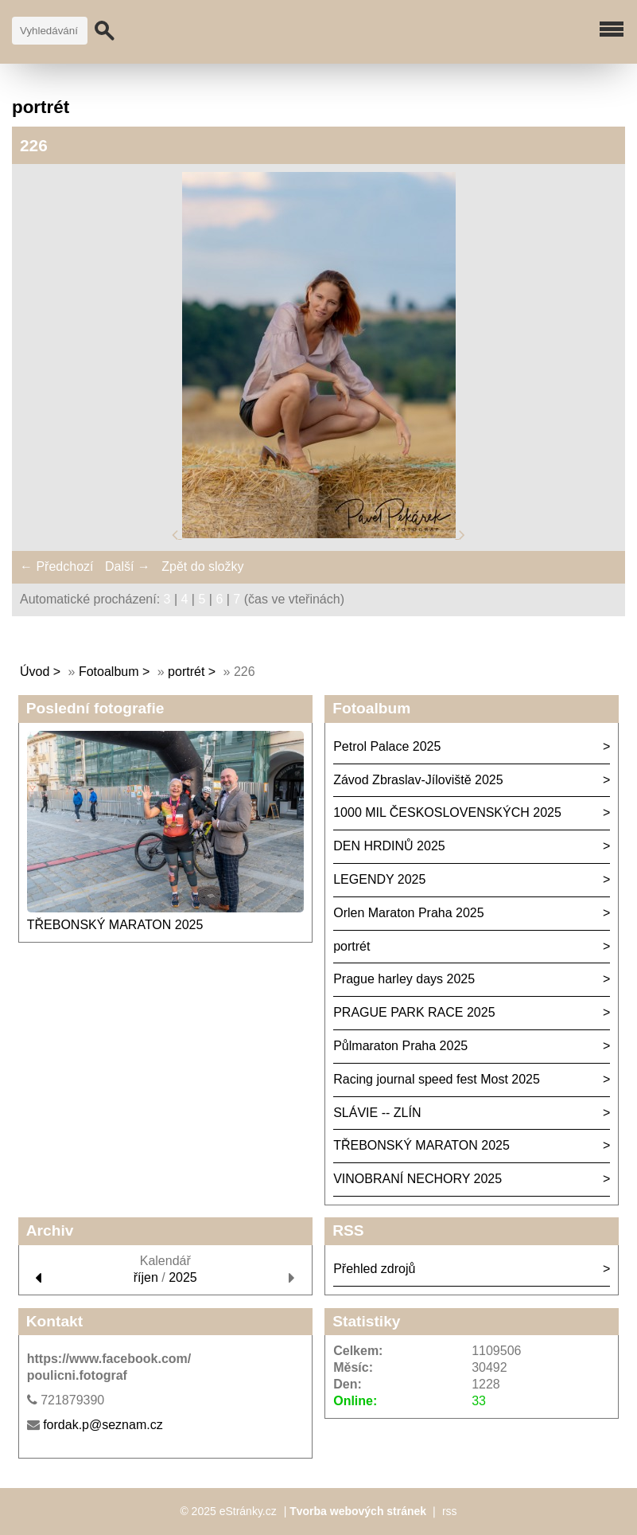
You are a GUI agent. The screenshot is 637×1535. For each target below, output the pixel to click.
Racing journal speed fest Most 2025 (436, 1079)
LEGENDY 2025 (379, 879)
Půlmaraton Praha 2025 (400, 1046)
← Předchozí (56, 566)
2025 (183, 1277)
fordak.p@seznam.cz (103, 1424)
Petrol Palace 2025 (387, 746)
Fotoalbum (109, 671)
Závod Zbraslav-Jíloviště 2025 (418, 780)
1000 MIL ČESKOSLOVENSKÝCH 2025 (447, 812)
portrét (186, 671)
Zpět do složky (202, 566)
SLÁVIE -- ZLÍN (377, 1112)
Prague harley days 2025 (404, 979)
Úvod (34, 671)
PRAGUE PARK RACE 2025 (414, 1012)
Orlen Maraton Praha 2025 (408, 913)
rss (449, 1511)
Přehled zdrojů (374, 1268)
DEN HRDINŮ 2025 (389, 846)
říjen (146, 1277)
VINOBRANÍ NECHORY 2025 (417, 1178)
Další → (127, 566)
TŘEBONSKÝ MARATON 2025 (115, 925)
